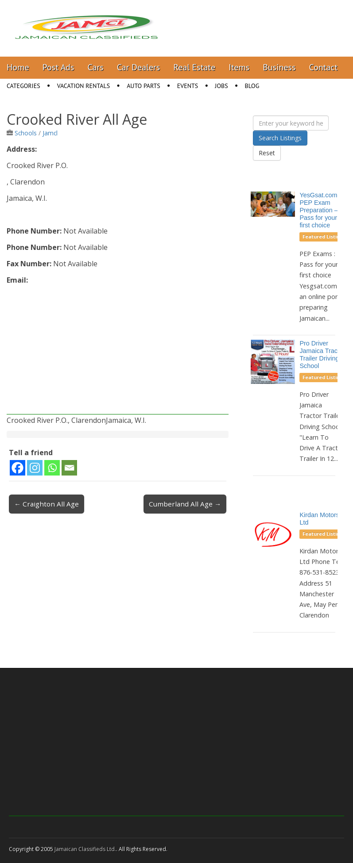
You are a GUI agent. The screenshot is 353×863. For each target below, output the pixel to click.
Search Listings (280, 138)
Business (279, 67)
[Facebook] (17, 468)
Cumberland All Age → (185, 503)
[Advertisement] (118, 352)
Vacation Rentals (83, 86)
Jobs (221, 86)
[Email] (69, 468)
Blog (252, 86)
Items (239, 67)
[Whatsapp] (52, 468)
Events (187, 86)
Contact (323, 67)
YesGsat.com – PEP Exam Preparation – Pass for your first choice (320, 210)
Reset (267, 153)
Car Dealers (138, 67)
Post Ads (58, 67)
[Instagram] (35, 468)
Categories (23, 86)
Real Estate (194, 67)
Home (18, 67)
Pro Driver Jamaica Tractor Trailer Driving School (322, 354)
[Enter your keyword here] (291, 122)
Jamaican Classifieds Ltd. (85, 849)
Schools (26, 133)
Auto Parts (143, 86)
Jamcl (50, 133)
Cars (96, 67)
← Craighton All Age (46, 503)
